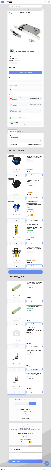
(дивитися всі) (22, 77)
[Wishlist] (16, 169)
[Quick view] (13, 169)
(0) (13, 60)
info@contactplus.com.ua (25, 439)
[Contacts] (45, 2)
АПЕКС (14, 56)
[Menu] (2, 2)
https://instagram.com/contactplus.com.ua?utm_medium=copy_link (26, 436)
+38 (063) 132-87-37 (26, 411)
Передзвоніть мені (25, 414)
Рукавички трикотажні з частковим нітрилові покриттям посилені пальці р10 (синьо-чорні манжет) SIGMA (34, 204)
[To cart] (35, 175)
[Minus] (10, 175)
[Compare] (19, 169)
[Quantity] (16, 175)
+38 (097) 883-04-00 (26, 413)
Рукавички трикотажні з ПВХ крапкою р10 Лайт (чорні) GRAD (34, 180)
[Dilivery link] (40, 98)
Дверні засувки (24, 9)
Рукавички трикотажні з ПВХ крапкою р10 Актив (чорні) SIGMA (34, 158)
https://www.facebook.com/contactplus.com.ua (23, 436)
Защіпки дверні (32, 9)
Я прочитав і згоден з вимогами (26, 406)
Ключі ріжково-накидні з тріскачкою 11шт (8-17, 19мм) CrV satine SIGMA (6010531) (34, 249)
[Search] (9, 6)
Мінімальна (15, 122)
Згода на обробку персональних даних (28, 405)
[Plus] (22, 175)
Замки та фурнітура (15, 9)
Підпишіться (32, 403)
